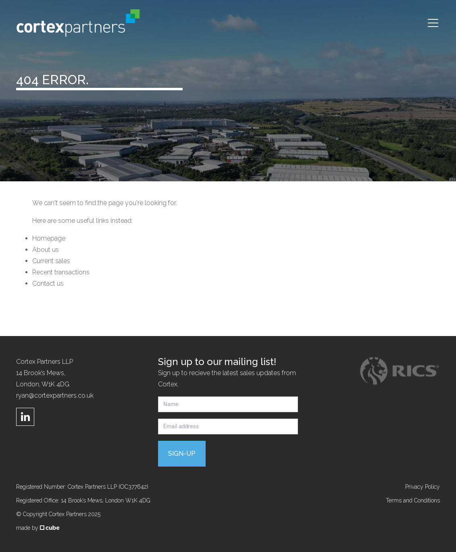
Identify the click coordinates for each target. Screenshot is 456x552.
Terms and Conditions (413, 500)
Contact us (48, 283)
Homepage (48, 238)
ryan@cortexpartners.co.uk (55, 395)
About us (45, 249)
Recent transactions (61, 272)
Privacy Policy (422, 487)
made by (37, 528)
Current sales (51, 261)
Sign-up (182, 453)
